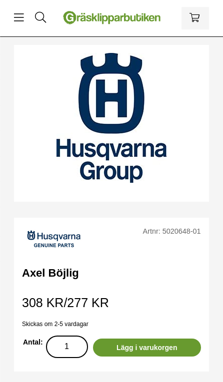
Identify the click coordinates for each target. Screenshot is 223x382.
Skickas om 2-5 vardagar (55, 324)
